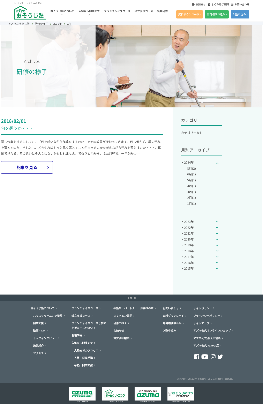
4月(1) (191, 186)
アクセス (38, 353)
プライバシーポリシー (206, 315)
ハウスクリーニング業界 (47, 315)
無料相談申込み (216, 14)
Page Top (131, 297)
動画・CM (39, 330)
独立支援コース (144, 11)
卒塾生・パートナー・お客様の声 (133, 308)
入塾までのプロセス (86, 350)
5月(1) (191, 180)
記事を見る (27, 167)
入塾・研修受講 (83, 357)
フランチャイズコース (117, 11)
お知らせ (199, 4)
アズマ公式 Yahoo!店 (206, 345)
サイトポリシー (202, 308)
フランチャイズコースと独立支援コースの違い (89, 325)
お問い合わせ (240, 4)
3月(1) (191, 192)
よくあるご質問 (218, 4)
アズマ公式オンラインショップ (212, 330)
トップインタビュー (45, 338)
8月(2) (191, 168)
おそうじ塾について (62, 11)
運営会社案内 (121, 338)
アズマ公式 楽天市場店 (207, 338)
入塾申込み (239, 14)
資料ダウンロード (189, 14)
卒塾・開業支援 (83, 365)
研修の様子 (120, 323)
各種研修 (162, 11)
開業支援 (38, 323)
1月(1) (191, 203)
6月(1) (191, 174)
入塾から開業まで (89, 11)
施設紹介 (38, 345)
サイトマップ (201, 323)
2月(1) (191, 197)
